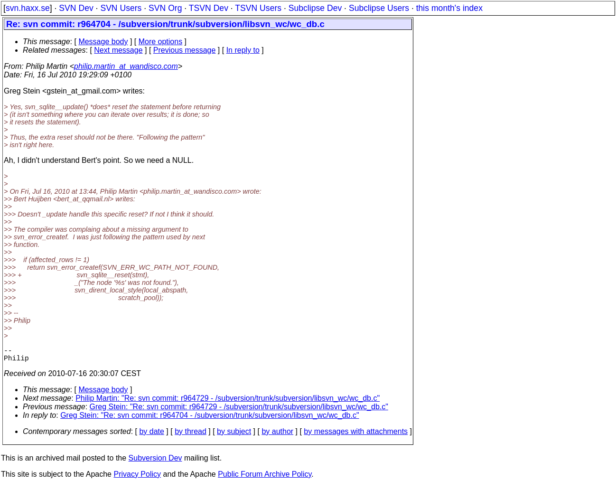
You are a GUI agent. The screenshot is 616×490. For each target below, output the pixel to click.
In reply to (243, 50)
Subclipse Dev (315, 8)
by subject (234, 435)
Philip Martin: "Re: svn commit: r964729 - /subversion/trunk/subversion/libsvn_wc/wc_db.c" (227, 402)
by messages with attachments (356, 435)
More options (161, 42)
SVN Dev (76, 8)
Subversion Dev (155, 462)
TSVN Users (258, 8)
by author (277, 435)
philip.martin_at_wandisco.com (126, 66)
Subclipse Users (379, 8)
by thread (190, 435)
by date (151, 435)
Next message (118, 50)
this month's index (449, 8)
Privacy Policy (137, 478)
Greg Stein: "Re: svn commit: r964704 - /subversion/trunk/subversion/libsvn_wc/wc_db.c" (209, 419)
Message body (103, 42)
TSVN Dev (208, 8)
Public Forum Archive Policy (264, 478)
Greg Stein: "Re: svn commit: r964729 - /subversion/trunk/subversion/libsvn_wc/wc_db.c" (239, 410)
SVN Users (120, 8)
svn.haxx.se (28, 8)
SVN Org (165, 8)
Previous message (184, 50)
